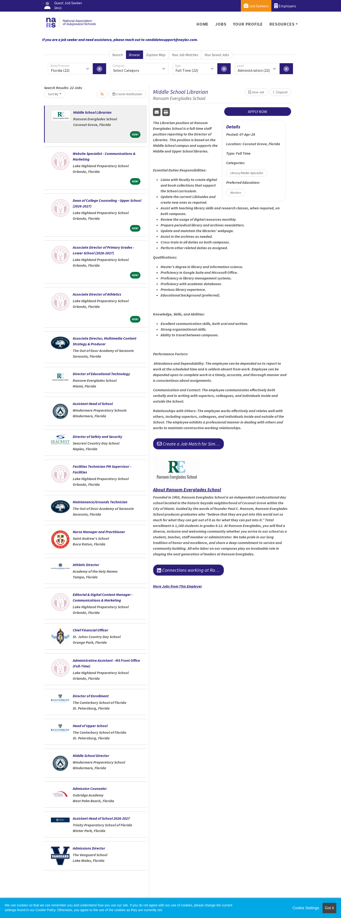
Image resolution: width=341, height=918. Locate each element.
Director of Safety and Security (97, 436)
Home (203, 24)
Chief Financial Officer (90, 630)
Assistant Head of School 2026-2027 (101, 818)
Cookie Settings (305, 908)
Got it (329, 908)
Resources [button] (281, 24)
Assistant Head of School (93, 403)
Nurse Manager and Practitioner (99, 531)
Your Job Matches (185, 54)
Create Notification (127, 94)
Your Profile (248, 24)
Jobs (220, 24)
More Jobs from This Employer (177, 586)
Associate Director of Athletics (97, 294)
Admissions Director (89, 848)
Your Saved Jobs (216, 54)
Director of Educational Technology (101, 373)
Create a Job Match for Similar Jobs (190, 444)
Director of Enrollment (91, 695)
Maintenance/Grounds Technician (100, 502)
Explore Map (156, 54)
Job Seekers (256, 6)
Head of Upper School (90, 725)
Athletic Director (86, 564)
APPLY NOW (257, 111)
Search (117, 54)
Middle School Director (91, 755)
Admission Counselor (90, 788)
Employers (285, 6)
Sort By (53, 94)
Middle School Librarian (92, 112)
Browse (134, 54)
